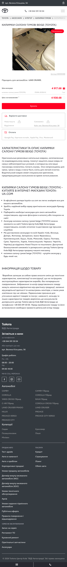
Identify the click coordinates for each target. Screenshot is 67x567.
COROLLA (6, 394)
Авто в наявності (10, 456)
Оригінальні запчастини (13, 542)
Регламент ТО (8, 532)
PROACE (39, 411)
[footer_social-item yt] (19, 379)
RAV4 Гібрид (41, 399)
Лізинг (38, 461)
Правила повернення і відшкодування (13, 517)
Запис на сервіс (9, 527)
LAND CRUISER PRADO (12, 407)
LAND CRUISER (42, 407)
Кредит (38, 451)
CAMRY (5, 390)
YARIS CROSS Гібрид (11, 399)
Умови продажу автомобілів (15, 470)
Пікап (38, 433)
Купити (33, 105)
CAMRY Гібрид (42, 390)
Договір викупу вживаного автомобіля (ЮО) (14, 484)
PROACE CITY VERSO (45, 415)
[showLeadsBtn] (17, 564)
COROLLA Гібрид (43, 394)
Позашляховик (9, 433)
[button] (63, 3)
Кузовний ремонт (10, 537)
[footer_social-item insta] (11, 379)
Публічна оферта (10, 511)
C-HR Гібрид (8, 403)
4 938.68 (56, 97)
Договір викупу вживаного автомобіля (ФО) (14, 477)
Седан (5, 429)
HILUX (5, 411)
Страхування (41, 456)
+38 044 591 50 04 (10, 341)
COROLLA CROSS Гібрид (47, 403)
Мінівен (5, 437)
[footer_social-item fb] (4, 379)
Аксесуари (7, 546)
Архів (4, 498)
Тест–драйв (7, 451)
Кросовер (40, 429)
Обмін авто (40, 465)
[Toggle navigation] (63, 11)
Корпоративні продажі (13, 465)
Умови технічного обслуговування (10, 492)
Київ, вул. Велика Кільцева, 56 (46, 125)
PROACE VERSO (9, 415)
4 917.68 (56, 88)
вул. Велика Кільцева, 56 (15, 3)
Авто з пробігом (9, 461)
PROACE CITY (8, 419)
